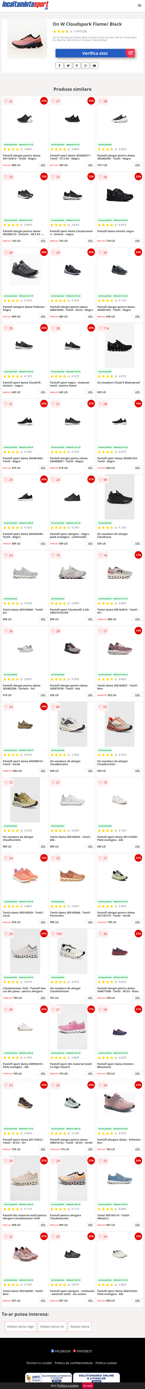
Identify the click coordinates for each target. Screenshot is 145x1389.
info (43, 164)
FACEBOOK (60, 1351)
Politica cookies (106, 1363)
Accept (88, 1386)
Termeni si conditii (39, 1363)
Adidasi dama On (52, 1326)
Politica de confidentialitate (74, 1363)
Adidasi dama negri (20, 1326)
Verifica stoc (109, 53)
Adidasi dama (79, 1326)
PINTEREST (82, 1351)
